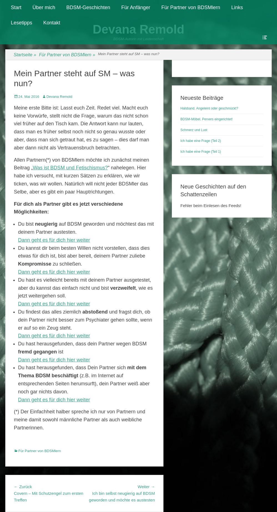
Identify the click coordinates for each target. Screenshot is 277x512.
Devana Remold (59, 97)
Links (237, 7)
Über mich (43, 7)
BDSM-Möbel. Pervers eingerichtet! (206, 119)
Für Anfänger (135, 7)
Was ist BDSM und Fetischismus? (70, 167)
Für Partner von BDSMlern (190, 7)
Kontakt (51, 23)
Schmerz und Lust (193, 130)
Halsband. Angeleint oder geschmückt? (209, 108)
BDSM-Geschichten (88, 7)
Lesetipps (21, 23)
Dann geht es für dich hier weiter (54, 240)
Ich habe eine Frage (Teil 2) (200, 141)
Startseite (25, 54)
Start (16, 7)
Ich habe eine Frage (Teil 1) (200, 152)
